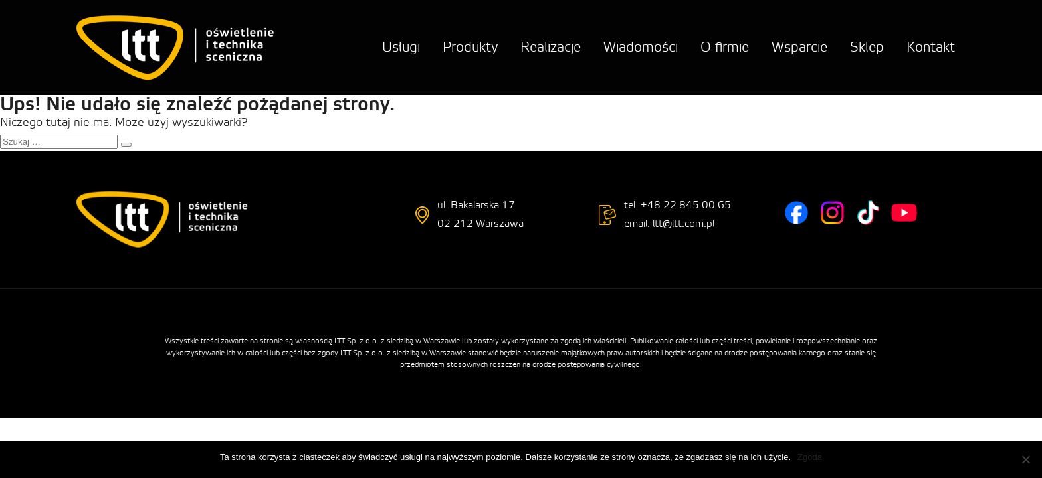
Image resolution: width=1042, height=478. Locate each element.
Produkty (470, 47)
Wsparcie (799, 47)
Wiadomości (640, 47)
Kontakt (930, 47)
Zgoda (809, 457)
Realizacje (550, 47)
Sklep (867, 47)
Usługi (401, 47)
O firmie (724, 47)
